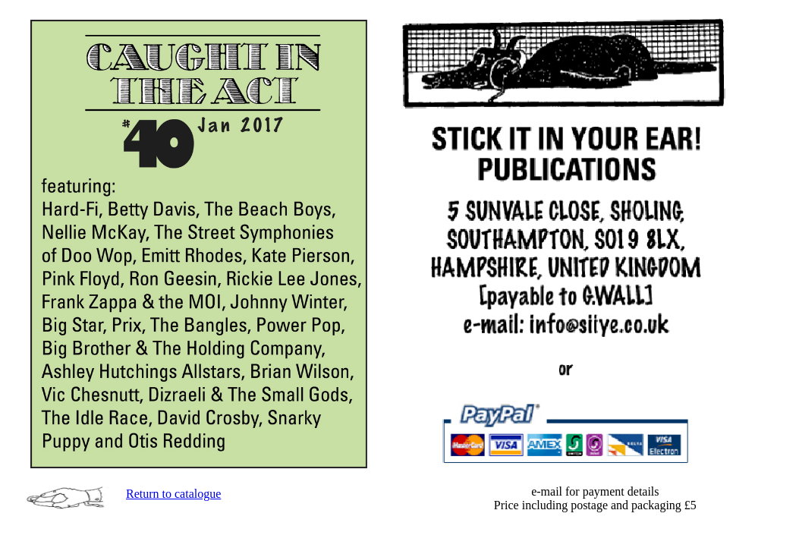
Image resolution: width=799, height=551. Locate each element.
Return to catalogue (173, 493)
